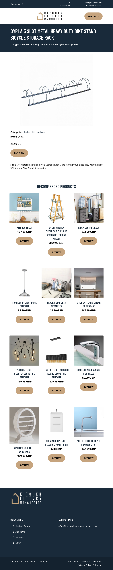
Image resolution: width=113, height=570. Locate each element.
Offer (18, 542)
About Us (20, 531)
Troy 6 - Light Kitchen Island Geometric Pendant (56, 373)
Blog (69, 561)
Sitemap (97, 565)
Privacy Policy (84, 565)
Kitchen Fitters (22, 526)
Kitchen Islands (39, 132)
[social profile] (22, 4)
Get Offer (93, 16)
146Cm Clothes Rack (88, 227)
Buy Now (19, 153)
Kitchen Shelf (24, 227)
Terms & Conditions (92, 561)
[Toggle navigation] (14, 16)
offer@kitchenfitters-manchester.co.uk (78, 526)
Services (19, 537)
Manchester (65, 5)
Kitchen (27, 132)
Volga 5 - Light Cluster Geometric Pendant (24, 373)
